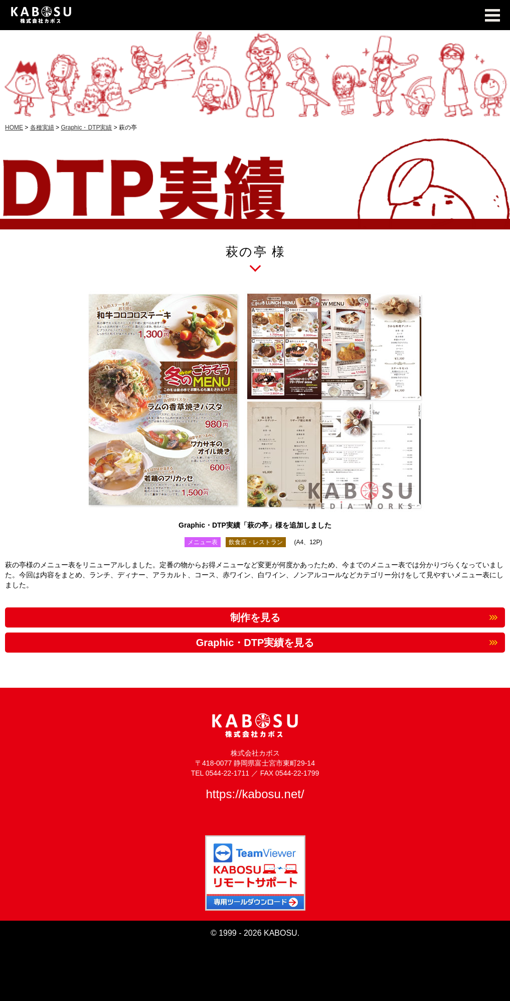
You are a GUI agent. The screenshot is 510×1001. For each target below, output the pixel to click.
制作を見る (255, 617)
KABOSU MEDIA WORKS (255, 15)
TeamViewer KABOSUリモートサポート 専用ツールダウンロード (255, 873)
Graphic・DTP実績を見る (255, 642)
